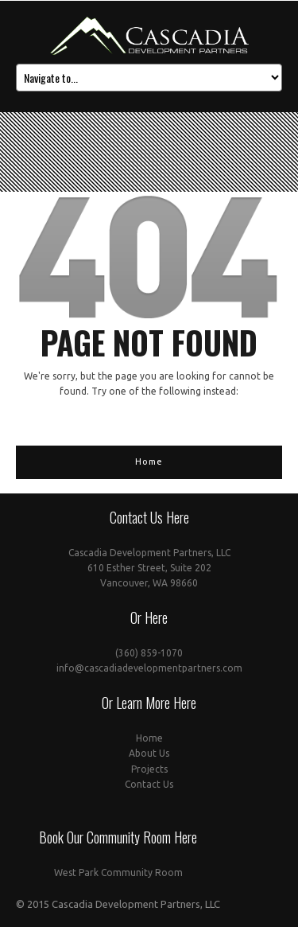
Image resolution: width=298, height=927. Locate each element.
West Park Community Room (118, 872)
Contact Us (149, 784)
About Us (149, 753)
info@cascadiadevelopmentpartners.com (149, 668)
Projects (149, 769)
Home (149, 461)
